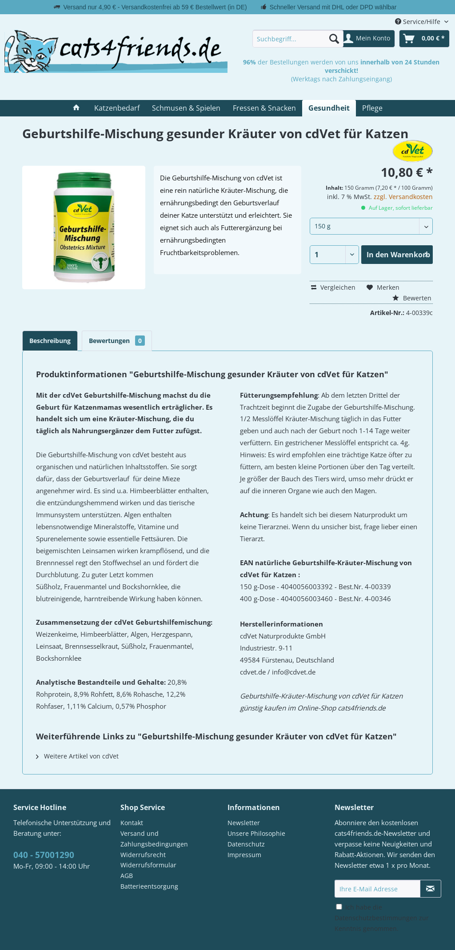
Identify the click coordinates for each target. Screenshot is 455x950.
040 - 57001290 (43, 855)
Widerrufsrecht (143, 854)
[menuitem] (297, 39)
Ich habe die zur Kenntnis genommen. (382, 918)
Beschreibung (50, 340)
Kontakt (131, 822)
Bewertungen (117, 340)
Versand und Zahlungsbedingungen (154, 838)
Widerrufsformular (148, 865)
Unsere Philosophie (256, 833)
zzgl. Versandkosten (403, 196)
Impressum (244, 854)
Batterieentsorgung (149, 886)
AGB (126, 875)
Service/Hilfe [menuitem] (418, 21)
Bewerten (411, 298)
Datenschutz (246, 844)
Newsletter (244, 822)
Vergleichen (333, 287)
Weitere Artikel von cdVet (77, 756)
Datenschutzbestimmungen (376, 918)
